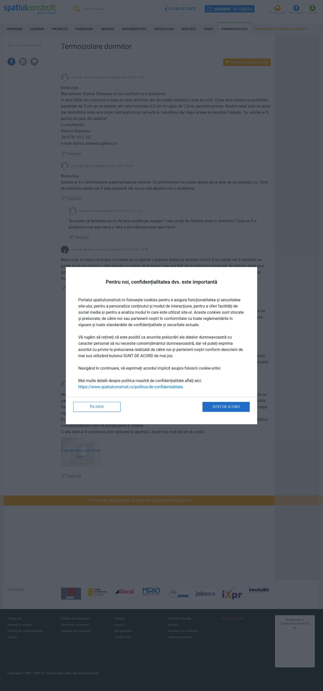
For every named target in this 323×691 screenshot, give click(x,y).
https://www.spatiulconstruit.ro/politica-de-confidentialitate (130, 386)
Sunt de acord (226, 407)
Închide (97, 407)
